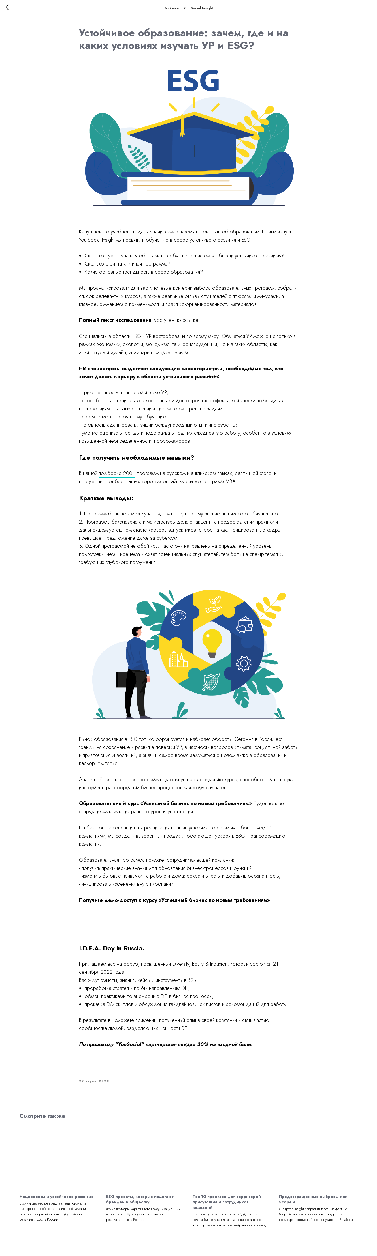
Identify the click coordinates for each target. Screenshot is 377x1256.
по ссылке (187, 321)
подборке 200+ (117, 474)
